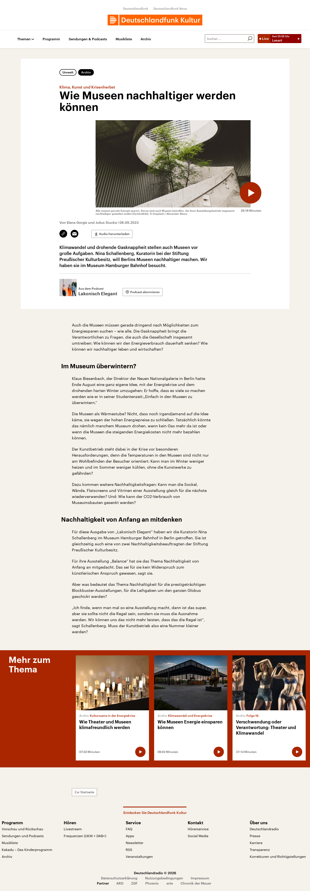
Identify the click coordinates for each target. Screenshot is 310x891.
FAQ (129, 829)
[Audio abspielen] (250, 193)
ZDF (134, 883)
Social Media (198, 836)
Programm (51, 39)
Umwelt (67, 72)
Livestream (73, 829)
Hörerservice (198, 829)
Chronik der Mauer (196, 883)
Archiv (146, 39)
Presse (255, 836)
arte (169, 883)
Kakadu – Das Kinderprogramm (27, 849)
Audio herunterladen (114, 234)
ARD (119, 883)
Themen (24, 39)
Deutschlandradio (264, 829)
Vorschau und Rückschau (22, 829)
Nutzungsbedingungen (164, 878)
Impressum (200, 878)
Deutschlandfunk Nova (170, 8)
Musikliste (124, 39)
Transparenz (260, 849)
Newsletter (134, 843)
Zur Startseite (84, 792)
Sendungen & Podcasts (88, 39)
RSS (129, 849)
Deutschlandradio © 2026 (155, 873)
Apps (130, 836)
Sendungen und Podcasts (23, 836)
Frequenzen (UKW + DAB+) (85, 836)
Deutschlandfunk (135, 8)
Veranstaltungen (139, 856)
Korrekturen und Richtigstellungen (278, 856)
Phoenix (152, 883)
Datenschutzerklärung (119, 878)
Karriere (256, 843)
